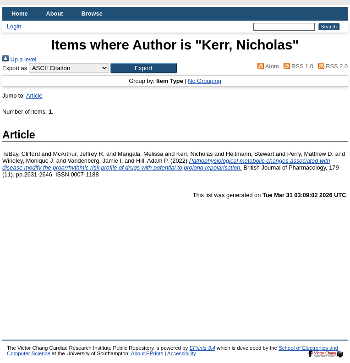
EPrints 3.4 (202, 348)
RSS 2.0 (331, 66)
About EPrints (147, 353)
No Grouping (204, 80)
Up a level (19, 59)
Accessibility (181, 353)
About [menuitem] (54, 13)
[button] (143, 68)
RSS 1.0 (296, 66)
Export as (14, 68)
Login (14, 26)
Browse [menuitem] (92, 13)
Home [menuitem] (19, 13)
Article (34, 95)
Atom (267, 66)
